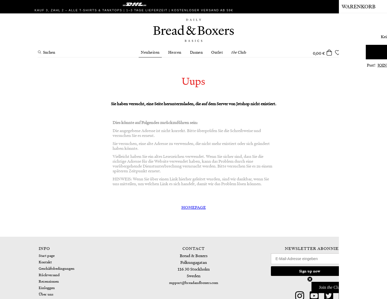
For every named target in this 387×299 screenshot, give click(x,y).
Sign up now (309, 271)
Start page (47, 255)
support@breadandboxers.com (193, 282)
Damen (196, 52)
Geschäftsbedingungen (56, 268)
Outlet (217, 52)
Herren (174, 52)
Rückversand (49, 274)
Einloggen (47, 287)
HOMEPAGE (193, 207)
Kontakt (45, 261)
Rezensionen (49, 281)
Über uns (46, 294)
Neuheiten (150, 52)
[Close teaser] (310, 279)
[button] (346, 287)
